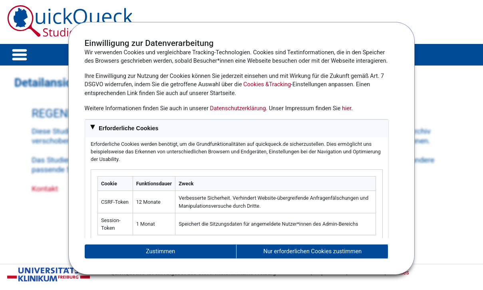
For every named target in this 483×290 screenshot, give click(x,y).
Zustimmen (160, 251)
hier (346, 108)
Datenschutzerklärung (238, 108)
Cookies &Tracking (267, 84)
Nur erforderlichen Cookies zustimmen (312, 251)
